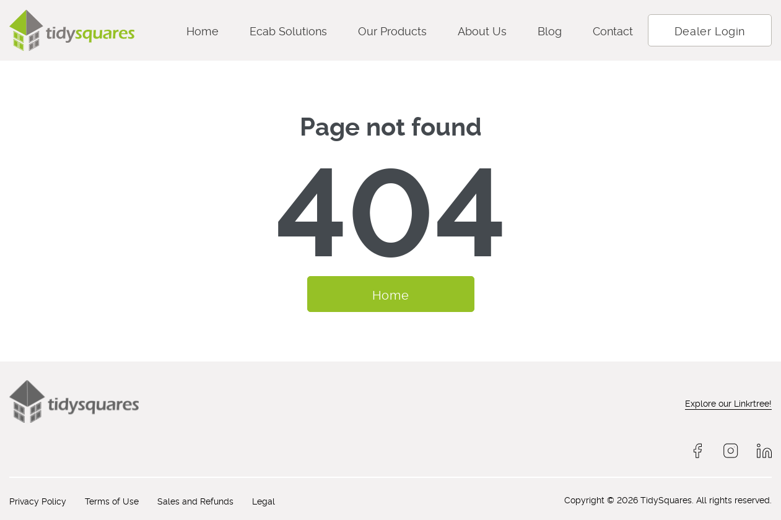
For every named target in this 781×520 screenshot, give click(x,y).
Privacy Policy (37, 500)
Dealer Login (709, 30)
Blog (550, 30)
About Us (482, 30)
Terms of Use (112, 500)
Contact (613, 30)
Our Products (392, 30)
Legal (263, 500)
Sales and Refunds (195, 500)
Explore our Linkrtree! (728, 403)
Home (202, 30)
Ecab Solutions (288, 30)
